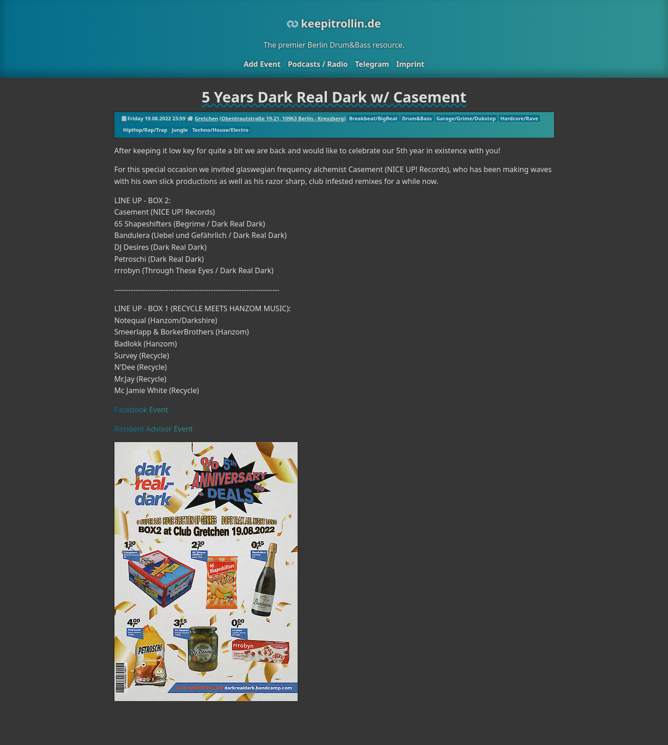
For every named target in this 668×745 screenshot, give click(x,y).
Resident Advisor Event (153, 429)
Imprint (410, 64)
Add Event (262, 64)
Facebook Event (141, 410)
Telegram (372, 64)
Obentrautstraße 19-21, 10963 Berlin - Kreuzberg (282, 118)
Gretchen (206, 118)
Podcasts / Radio (318, 64)
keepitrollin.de (334, 23)
